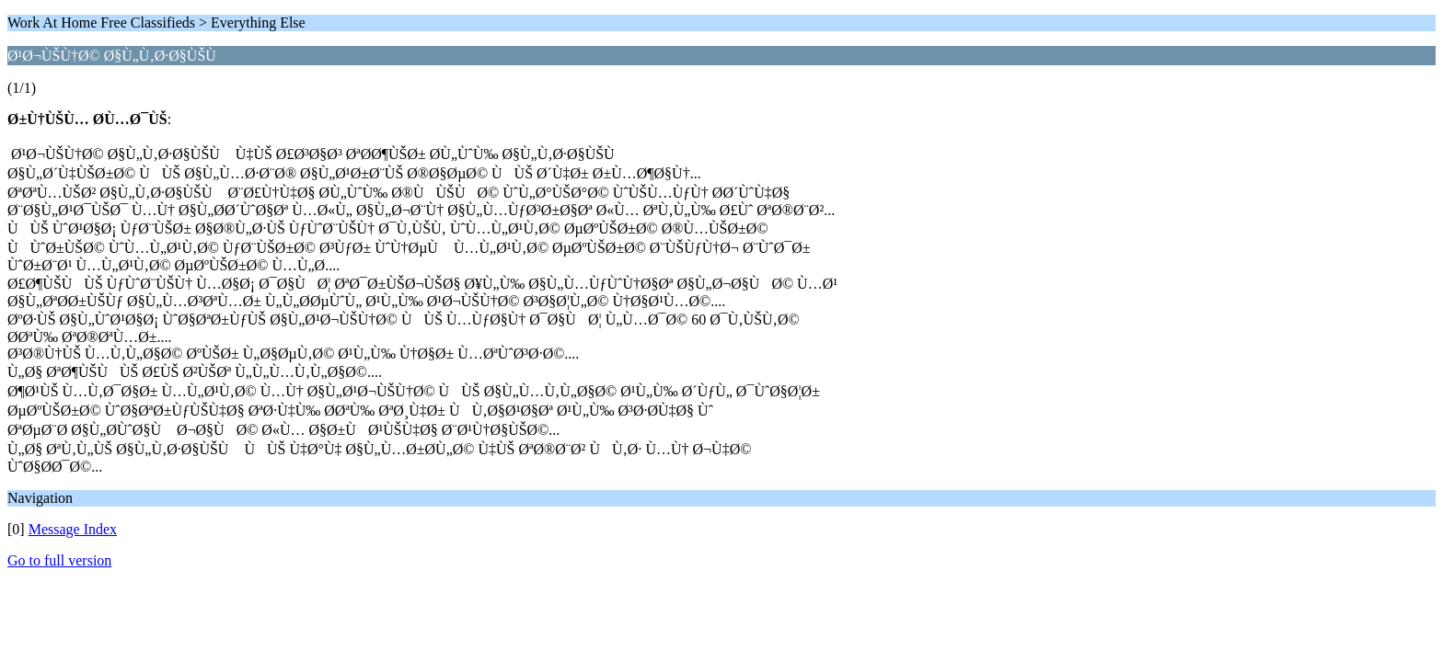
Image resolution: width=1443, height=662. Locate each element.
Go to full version (59, 560)
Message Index (73, 529)
